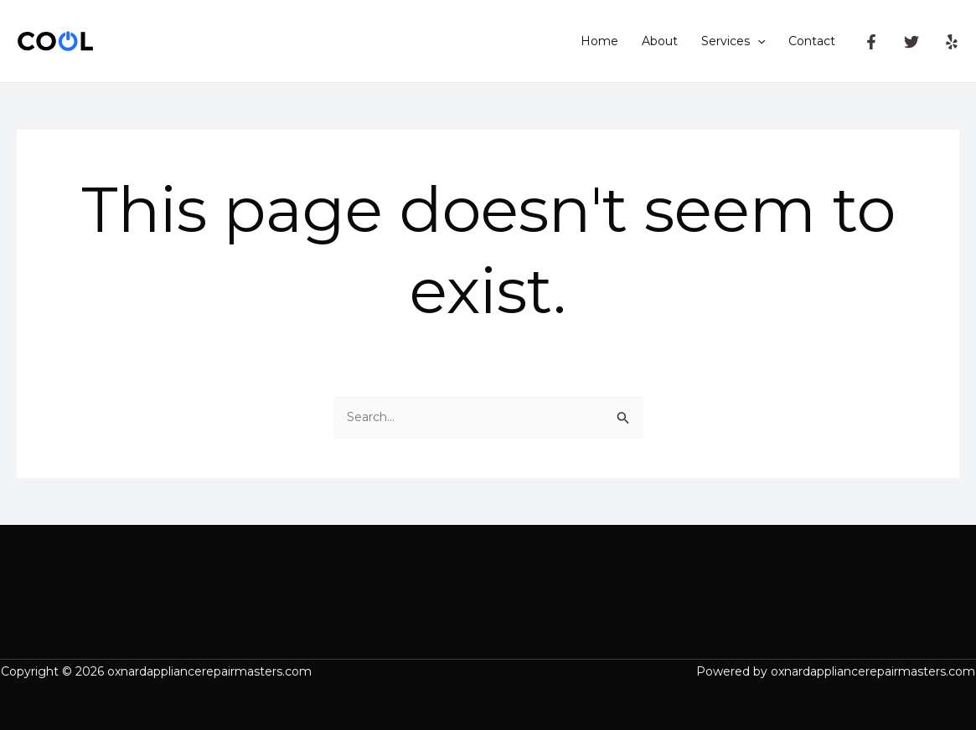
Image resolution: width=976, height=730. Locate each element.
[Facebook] (871, 41)
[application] (757, 41)
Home (599, 41)
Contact (811, 41)
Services (733, 41)
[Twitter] (911, 41)
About (660, 41)
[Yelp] (951, 41)
